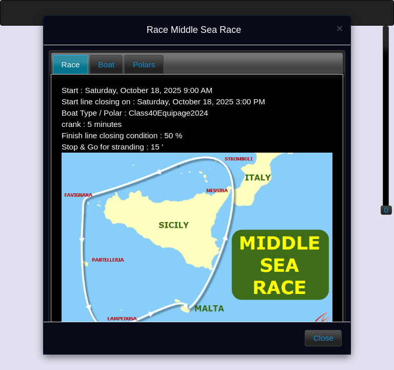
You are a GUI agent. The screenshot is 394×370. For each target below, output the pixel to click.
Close (323, 338)
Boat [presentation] (106, 64)
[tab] (70, 64)
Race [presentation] (71, 64)
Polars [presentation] (144, 64)
